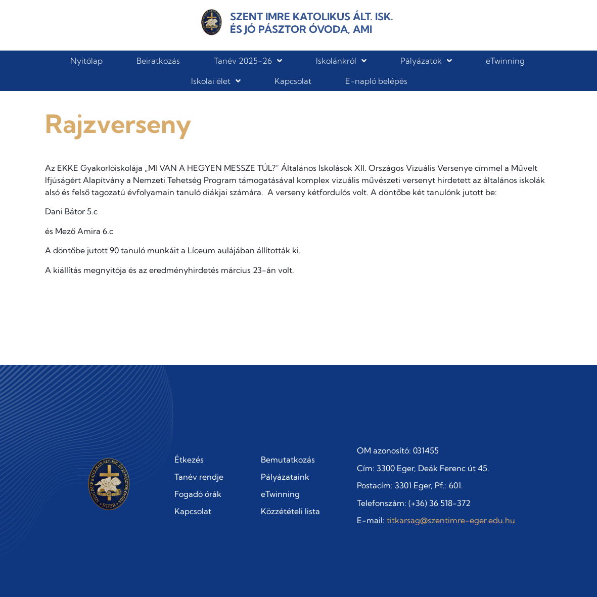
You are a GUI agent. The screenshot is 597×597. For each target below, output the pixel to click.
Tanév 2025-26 (248, 61)
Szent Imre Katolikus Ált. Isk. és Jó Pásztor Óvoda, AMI (311, 22)
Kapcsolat (292, 81)
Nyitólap (86, 61)
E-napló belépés (376, 81)
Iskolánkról (341, 61)
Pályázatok (426, 61)
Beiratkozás (158, 61)
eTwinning (505, 61)
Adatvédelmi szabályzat (507, 576)
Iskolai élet (216, 81)
